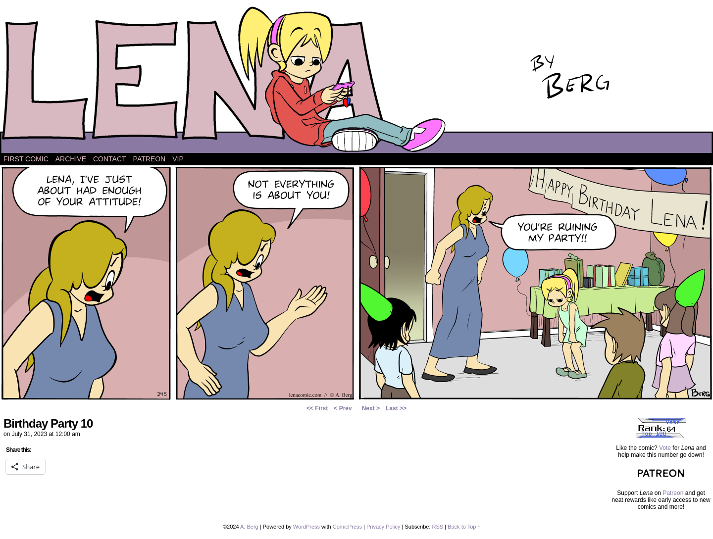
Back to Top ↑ (464, 527)
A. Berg (249, 527)
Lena (356, 79)
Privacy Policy (383, 527)
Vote (665, 447)
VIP (178, 159)
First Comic (26, 159)
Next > (371, 408)
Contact (109, 159)
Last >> (396, 408)
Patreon (149, 159)
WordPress (306, 527)
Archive (70, 159)
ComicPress (347, 527)
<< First (317, 408)
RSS (438, 527)
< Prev (343, 408)
